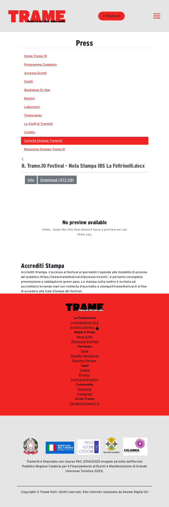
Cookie (85, 370)
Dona (84, 351)
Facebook (84, 389)
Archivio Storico (84, 328)
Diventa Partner (84, 360)
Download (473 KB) (57, 180)
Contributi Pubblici (84, 379)
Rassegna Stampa (84, 341)
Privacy (84, 375)
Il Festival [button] (111, 16)
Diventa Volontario (84, 356)
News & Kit (84, 337)
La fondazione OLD (85, 322)
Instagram (84, 394)
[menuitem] (84, 56)
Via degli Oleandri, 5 (84, 403)
